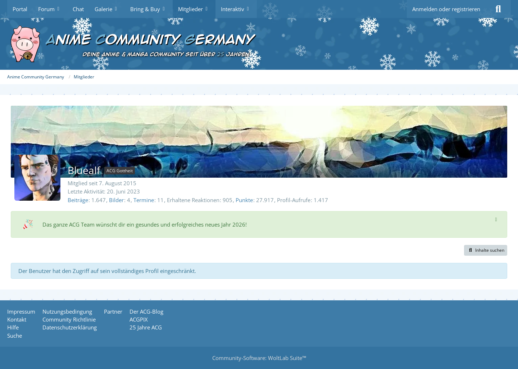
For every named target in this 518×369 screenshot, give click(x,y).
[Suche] (498, 9)
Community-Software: (259, 357)
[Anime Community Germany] (259, 44)
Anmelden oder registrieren (446, 9)
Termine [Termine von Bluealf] (143, 200)
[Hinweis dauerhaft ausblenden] (496, 219)
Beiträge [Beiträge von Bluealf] (78, 200)
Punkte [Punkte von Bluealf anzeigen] (244, 200)
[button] (485, 250)
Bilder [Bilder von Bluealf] (116, 200)
